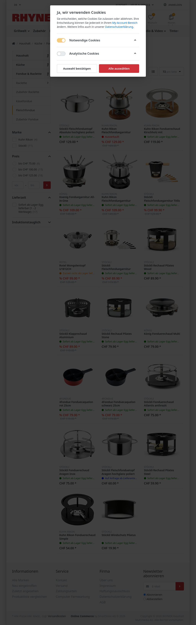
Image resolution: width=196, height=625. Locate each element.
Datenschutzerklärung (119, 27)
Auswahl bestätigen (77, 68)
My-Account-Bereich (124, 23)
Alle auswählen (119, 68)
